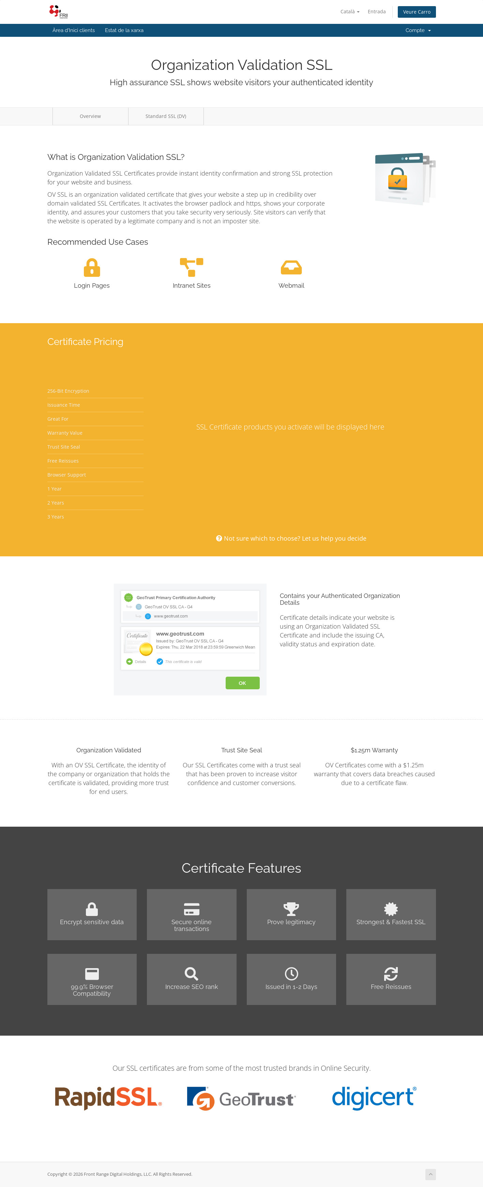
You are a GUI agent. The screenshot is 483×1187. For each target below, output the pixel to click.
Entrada (377, 11)
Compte (418, 30)
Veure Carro (417, 12)
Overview (90, 116)
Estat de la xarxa (124, 30)
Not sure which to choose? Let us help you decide (291, 538)
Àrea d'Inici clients (73, 30)
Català (350, 11)
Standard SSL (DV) (166, 116)
